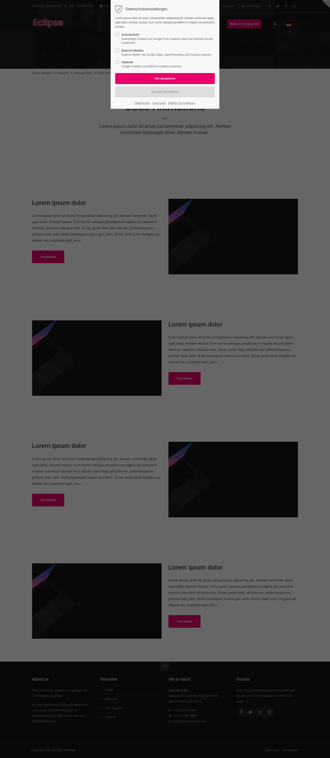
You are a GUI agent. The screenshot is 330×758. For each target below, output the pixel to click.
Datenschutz (142, 103)
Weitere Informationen (181, 103)
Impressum (159, 103)
